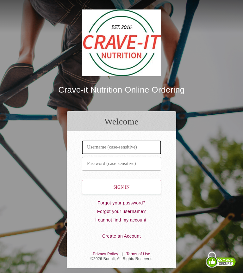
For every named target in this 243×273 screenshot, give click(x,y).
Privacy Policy (105, 254)
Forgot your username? (121, 211)
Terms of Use (138, 254)
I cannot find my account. (121, 219)
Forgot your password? (121, 202)
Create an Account (121, 236)
